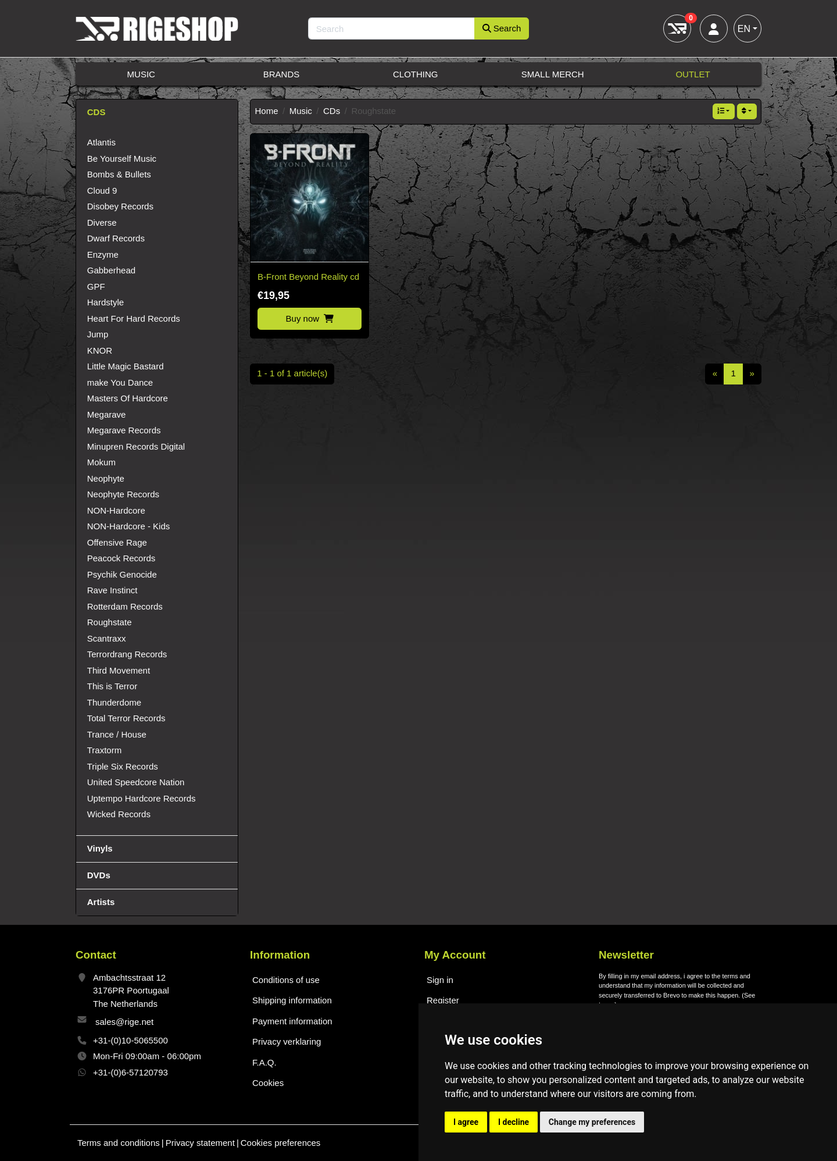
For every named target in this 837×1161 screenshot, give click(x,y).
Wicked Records (119, 814)
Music (141, 74)
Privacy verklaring (286, 1041)
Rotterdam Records (125, 606)
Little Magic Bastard (125, 366)
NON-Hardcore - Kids (128, 526)
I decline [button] (513, 1122)
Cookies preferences (281, 1143)
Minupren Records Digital (136, 446)
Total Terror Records (126, 718)
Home (266, 111)
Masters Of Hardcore (127, 398)
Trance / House (116, 734)
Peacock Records (121, 558)
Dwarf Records (116, 238)
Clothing (415, 74)
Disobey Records (120, 206)
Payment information (292, 1021)
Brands (281, 74)
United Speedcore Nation (136, 782)
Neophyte (105, 478)
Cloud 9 (102, 190)
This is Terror (112, 686)
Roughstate (109, 622)
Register (443, 1000)
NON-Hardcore (116, 510)
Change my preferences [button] (592, 1122)
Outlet (692, 74)
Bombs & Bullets (119, 174)
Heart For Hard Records (133, 318)
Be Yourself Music (121, 158)
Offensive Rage (117, 542)
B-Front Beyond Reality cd (308, 277)
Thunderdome (114, 702)
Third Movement (118, 670)
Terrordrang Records (127, 654)
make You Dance (120, 382)
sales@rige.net (124, 1022)
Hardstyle (105, 302)
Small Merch (552, 74)
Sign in (440, 980)
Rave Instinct (112, 590)
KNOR (99, 350)
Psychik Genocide (122, 574)
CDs (331, 111)
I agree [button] (465, 1122)
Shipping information (292, 1000)
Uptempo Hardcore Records (141, 798)
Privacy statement (200, 1143)
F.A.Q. (264, 1062)
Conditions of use (286, 980)
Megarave (106, 414)
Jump (98, 334)
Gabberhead (111, 270)
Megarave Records (124, 430)
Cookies (268, 1083)
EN (744, 29)
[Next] (751, 374)
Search (501, 28)
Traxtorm (104, 750)
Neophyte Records (123, 494)
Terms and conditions (118, 1143)
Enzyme (103, 254)
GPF (96, 286)
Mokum (101, 462)
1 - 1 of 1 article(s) (292, 373)
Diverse (102, 222)
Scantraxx (106, 638)
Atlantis (101, 142)
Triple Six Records (122, 766)
